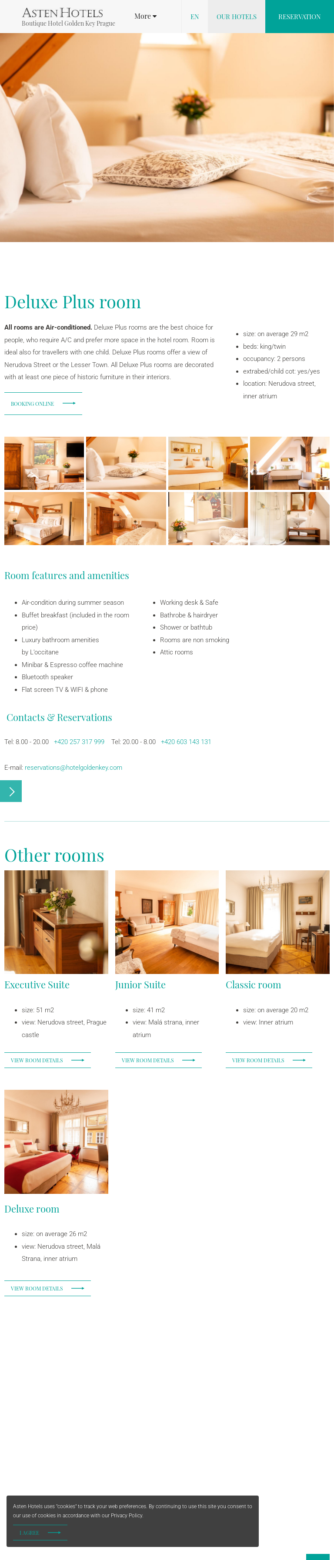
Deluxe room (32, 1208)
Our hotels (237, 16)
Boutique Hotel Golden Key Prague (68, 23)
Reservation (299, 16)
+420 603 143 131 (186, 742)
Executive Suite (37, 984)
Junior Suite (140, 984)
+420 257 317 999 (78, 742)
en (194, 16)
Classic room (253, 984)
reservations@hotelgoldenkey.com (73, 768)
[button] (145, 16)
